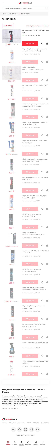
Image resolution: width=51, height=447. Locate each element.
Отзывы (12, 423)
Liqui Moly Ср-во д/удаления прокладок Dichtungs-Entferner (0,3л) (34, 290)
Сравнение (36, 443)
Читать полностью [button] (9, 409)
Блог (29, 423)
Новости (21, 423)
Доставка (45, 423)
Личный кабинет (21, 443)
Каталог (8, 443)
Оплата (36, 423)
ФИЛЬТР (9, 26)
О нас (4, 423)
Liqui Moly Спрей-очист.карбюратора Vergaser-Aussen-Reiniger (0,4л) (33, 69)
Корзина (42, 443)
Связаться (15, 443)
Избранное (28, 443)
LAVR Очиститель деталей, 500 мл (35, 342)
